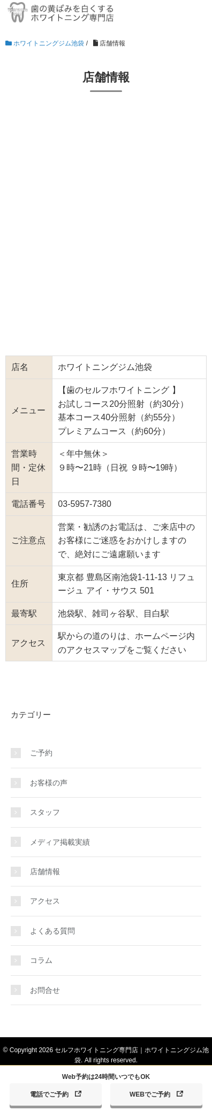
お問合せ (45, 990)
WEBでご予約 (150, 1094)
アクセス (45, 901)
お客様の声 (48, 782)
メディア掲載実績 (60, 842)
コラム (41, 960)
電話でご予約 (49, 1094)
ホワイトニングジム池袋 (44, 43)
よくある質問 (52, 931)
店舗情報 (45, 871)
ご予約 (41, 753)
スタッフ (45, 812)
